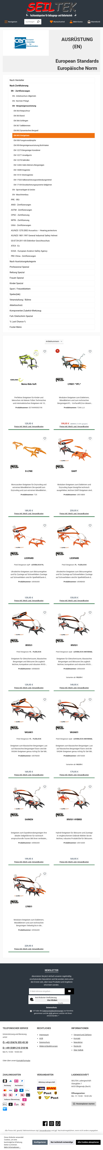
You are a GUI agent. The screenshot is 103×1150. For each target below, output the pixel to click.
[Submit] (69, 996)
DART (74, 472)
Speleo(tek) (15, 294)
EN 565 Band (19, 116)
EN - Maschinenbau (20, 195)
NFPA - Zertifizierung (20, 220)
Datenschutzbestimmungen (52, 1015)
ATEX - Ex (15, 246)
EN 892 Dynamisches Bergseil (26, 130)
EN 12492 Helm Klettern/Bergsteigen (29, 165)
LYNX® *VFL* (74, 384)
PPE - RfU (15, 199)
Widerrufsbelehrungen (48, 1051)
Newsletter (78, 1047)
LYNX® (28, 910)
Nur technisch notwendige (62, 1142)
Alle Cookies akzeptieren (88, 1142)
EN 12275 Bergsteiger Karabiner (27, 150)
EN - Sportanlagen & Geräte (23, 190)
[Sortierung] (54, 341)
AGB (50, 1018)
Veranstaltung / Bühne (20, 299)
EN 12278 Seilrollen (22, 160)
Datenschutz (44, 1047)
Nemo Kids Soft (28, 384)
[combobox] (29, 21)
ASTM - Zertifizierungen (21, 210)
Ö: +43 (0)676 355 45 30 (15, 1046)
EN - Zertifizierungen (20, 91)
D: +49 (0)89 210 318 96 (15, 1052)
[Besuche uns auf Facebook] (45, 1128)
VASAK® (29, 735)
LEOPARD (29, 559)
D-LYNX (28, 472)
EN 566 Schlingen (21, 121)
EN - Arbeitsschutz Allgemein (24, 96)
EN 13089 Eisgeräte (22, 170)
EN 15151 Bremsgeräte (23, 175)
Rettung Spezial (17, 272)
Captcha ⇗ (63, 1007)
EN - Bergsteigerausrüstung (24, 106)
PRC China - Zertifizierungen (23, 256)
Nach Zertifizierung (19, 85)
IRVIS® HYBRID (74, 822)
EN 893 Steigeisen (21, 135)
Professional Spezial (19, 267)
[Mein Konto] (76, 22)
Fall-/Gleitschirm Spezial (21, 316)
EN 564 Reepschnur (22, 111)
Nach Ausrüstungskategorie (23, 261)
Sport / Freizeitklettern (20, 289)
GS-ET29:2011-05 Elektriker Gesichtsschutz (30, 241)
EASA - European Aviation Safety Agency (29, 251)
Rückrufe (77, 1051)
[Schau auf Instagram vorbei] (52, 1128)
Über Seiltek (78, 1054)
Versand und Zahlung (82, 1039)
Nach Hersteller (17, 80)
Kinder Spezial (16, 283)
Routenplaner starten (84, 1108)
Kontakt (77, 1043)
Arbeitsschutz (16, 305)
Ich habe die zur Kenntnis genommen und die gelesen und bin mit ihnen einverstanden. (53, 1017)
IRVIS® (28, 647)
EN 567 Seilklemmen (22, 126)
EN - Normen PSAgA (20, 101)
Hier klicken (52, 1005)
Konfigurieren (40, 1142)
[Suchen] (38, 21)
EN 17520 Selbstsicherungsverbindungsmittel (33, 180)
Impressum (44, 1039)
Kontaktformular (23, 1065)
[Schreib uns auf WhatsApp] (58, 1128)
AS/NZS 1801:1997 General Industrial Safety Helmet (34, 235)
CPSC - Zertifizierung (20, 215)
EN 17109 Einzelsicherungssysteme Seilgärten (33, 185)
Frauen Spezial (17, 278)
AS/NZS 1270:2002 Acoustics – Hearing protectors (34, 230)
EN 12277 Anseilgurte (23, 155)
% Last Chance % (18, 321)
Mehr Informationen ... (12, 1147)
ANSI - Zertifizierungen (21, 205)
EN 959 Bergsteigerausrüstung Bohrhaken (31, 145)
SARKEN (29, 822)
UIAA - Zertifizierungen (21, 225)
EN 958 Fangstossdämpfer (25, 140)
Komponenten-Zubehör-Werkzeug (25, 310)
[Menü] (11, 22)
